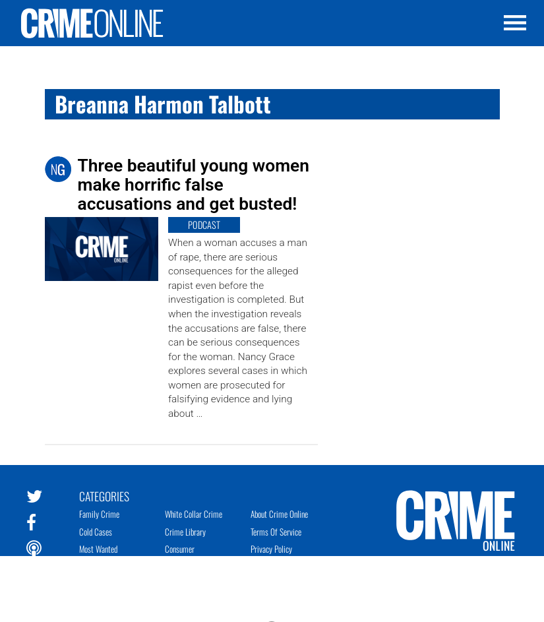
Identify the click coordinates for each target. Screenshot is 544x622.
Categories (104, 495)
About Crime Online (279, 513)
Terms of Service (276, 531)
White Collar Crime (193, 513)
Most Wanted (98, 548)
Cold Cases (95, 531)
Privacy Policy (271, 548)
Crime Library (185, 531)
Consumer (180, 548)
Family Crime (99, 513)
